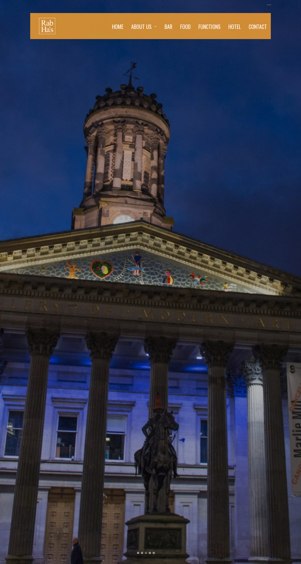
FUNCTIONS (209, 26)
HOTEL (234, 26)
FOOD (185, 26)
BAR (168, 26)
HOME (117, 26)
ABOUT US (141, 26)
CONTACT (258, 26)
